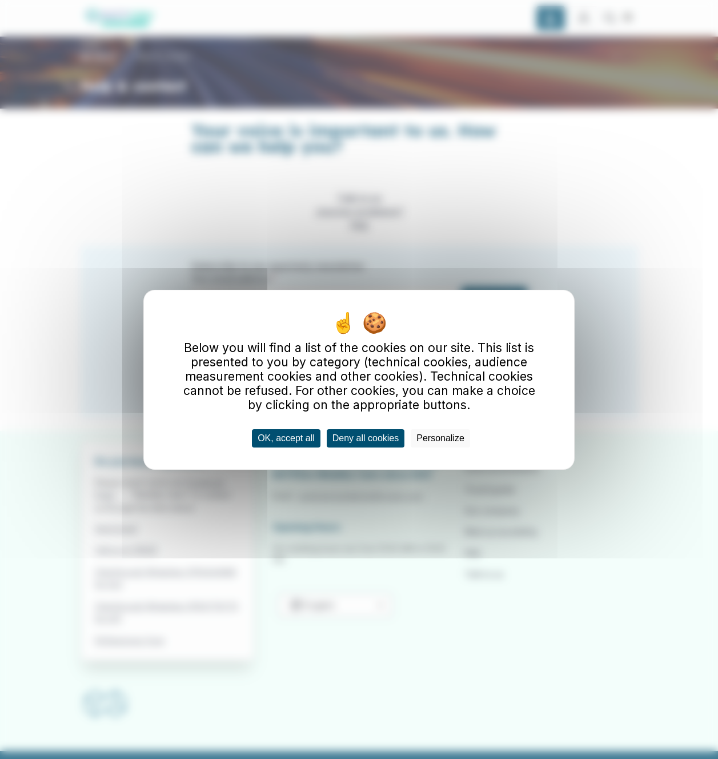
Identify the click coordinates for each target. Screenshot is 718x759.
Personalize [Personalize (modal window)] (440, 438)
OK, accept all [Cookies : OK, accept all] (286, 438)
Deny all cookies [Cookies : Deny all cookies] (365, 438)
